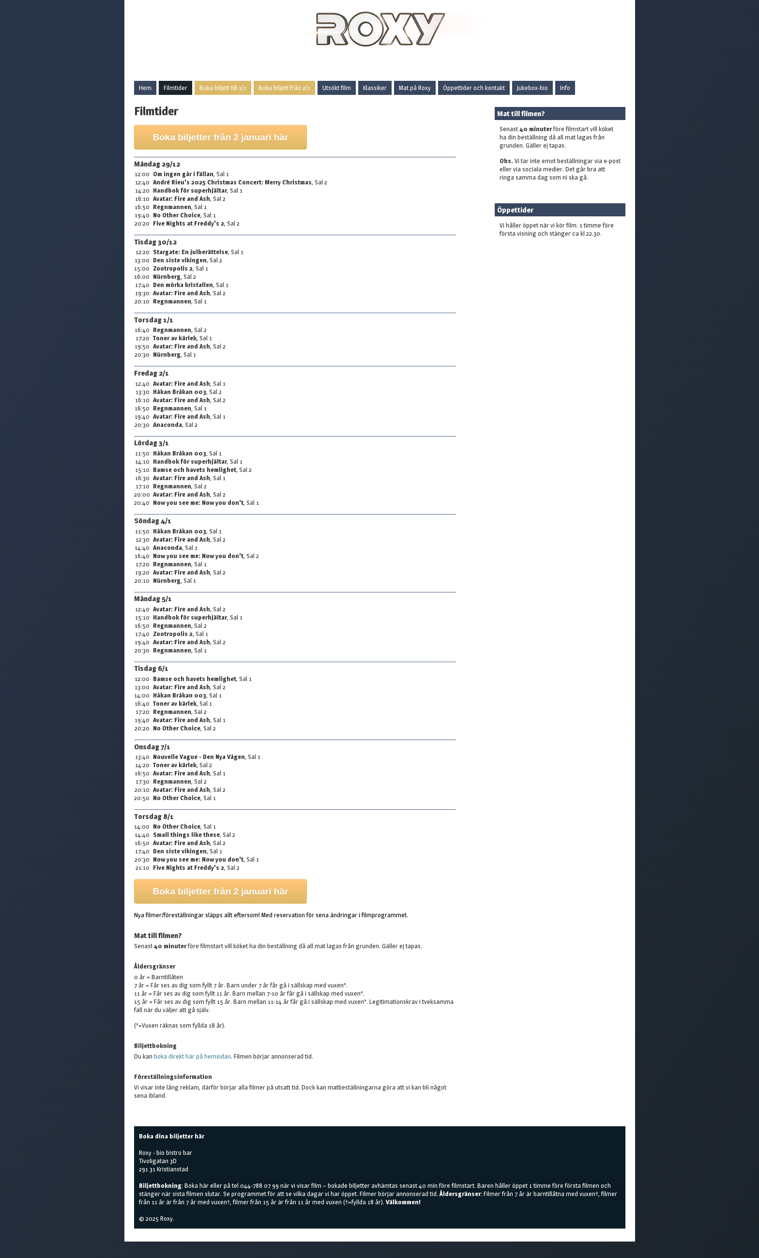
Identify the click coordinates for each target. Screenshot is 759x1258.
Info (565, 87)
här (204, 1185)
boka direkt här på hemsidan (192, 1056)
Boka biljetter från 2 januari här (220, 137)
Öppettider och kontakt (474, 87)
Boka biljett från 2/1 (284, 87)
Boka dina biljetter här (171, 1136)
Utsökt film (336, 87)
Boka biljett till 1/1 (222, 87)
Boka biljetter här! (523, 249)
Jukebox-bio (532, 87)
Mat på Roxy (415, 87)
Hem (145, 87)
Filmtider (175, 87)
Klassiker (375, 87)
